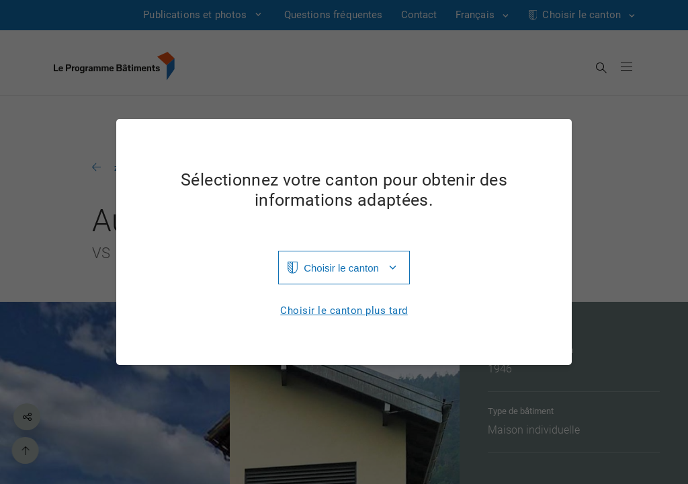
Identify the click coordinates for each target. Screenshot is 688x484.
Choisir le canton (341, 268)
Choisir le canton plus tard (344, 311)
